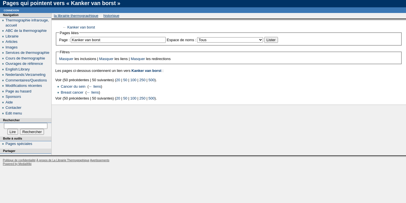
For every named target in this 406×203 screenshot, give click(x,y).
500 (152, 80)
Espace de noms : (181, 40)
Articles (12, 41)
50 (125, 80)
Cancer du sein (73, 86)
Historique (111, 16)
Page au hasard (19, 91)
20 (118, 80)
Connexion (11, 10)
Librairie (12, 36)
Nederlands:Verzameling (26, 74)
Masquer (66, 59)
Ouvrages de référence (24, 63)
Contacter (13, 107)
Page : (64, 40)
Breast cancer (72, 92)
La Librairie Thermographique (76, 16)
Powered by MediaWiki (17, 164)
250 (142, 80)
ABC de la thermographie (26, 30)
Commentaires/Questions (26, 80)
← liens (95, 86)
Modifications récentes (24, 85)
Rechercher (11, 120)
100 (133, 80)
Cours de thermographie (25, 58)
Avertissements (99, 160)
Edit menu (14, 113)
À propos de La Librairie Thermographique (62, 160)
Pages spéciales (19, 144)
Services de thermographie (27, 52)
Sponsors (13, 96)
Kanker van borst (81, 27)
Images (12, 47)
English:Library (18, 69)
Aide (9, 102)
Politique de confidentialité (19, 160)
